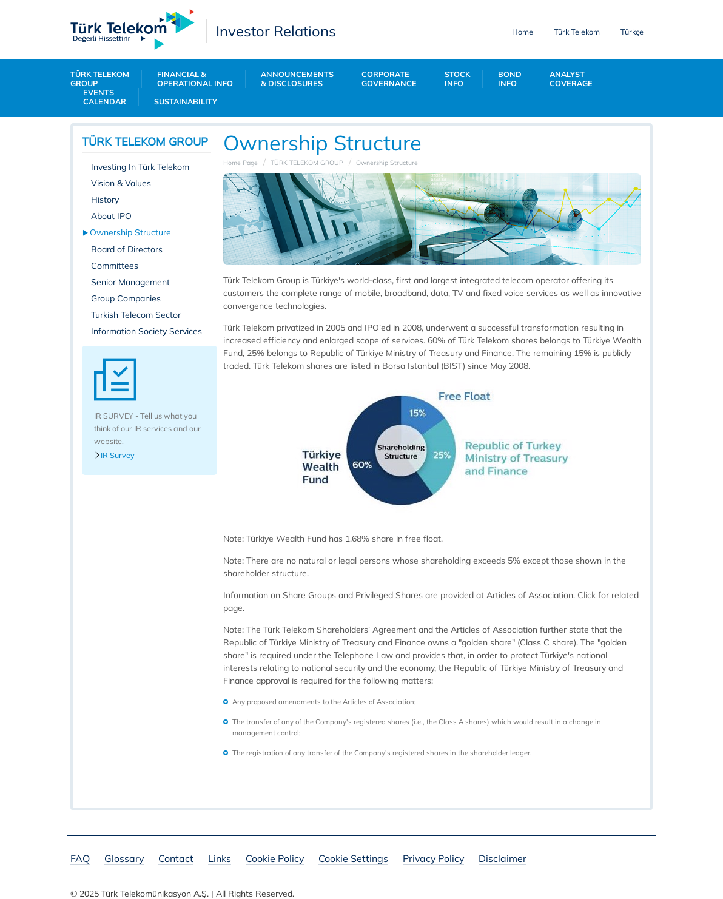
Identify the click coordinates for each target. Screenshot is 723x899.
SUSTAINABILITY (185, 101)
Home (522, 31)
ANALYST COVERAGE (571, 79)
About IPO (111, 215)
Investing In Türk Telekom (140, 166)
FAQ (80, 859)
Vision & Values (121, 183)
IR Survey (114, 455)
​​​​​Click (586, 595)
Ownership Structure (131, 232)
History (105, 199)
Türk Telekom (577, 31)
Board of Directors (127, 249)
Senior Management (130, 282)
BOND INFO (510, 79)
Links (219, 859)
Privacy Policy (433, 859)
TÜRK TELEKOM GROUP (99, 79)
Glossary (124, 859)
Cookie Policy (275, 859)
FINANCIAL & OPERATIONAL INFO (195, 79)
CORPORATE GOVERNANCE (389, 79)
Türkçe (632, 31)
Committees (114, 265)
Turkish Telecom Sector (136, 314)
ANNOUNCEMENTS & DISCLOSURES (297, 79)
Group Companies (126, 298)
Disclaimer (502, 859)
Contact (175, 859)
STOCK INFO (457, 79)
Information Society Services (146, 331)
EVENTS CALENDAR (104, 97)
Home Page (240, 162)
